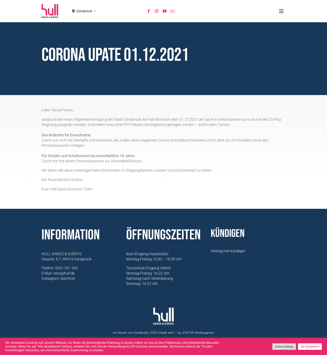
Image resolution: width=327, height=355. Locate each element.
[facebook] (149, 11)
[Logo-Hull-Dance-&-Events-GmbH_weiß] (163, 309)
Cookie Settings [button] (284, 346)
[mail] (172, 11)
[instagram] (156, 11)
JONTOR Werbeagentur (198, 333)
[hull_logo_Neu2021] (50, 6)
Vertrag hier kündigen (228, 251)
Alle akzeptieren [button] (310, 346)
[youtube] (164, 11)
